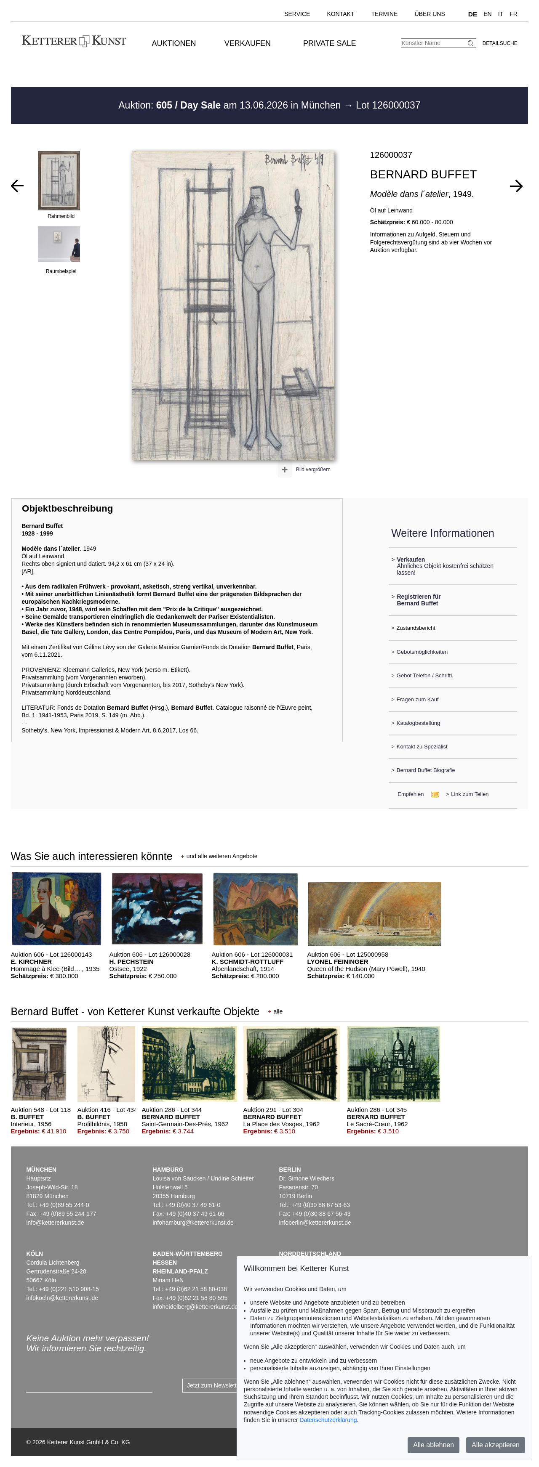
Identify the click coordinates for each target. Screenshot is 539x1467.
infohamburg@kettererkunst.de (192, 1222)
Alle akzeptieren (496, 1444)
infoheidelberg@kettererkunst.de (195, 1306)
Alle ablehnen (433, 1444)
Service (297, 14)
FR (514, 14)
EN (487, 14)
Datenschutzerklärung (328, 1420)
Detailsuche (500, 43)
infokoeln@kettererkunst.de (62, 1298)
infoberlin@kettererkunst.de (315, 1222)
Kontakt (340, 14)
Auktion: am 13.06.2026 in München (231, 105)
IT (500, 14)
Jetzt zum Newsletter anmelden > (230, 1385)
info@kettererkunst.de (55, 1222)
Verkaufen (247, 43)
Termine (384, 14)
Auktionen (174, 43)
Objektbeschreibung (67, 508)
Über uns (429, 14)
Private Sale (329, 43)
